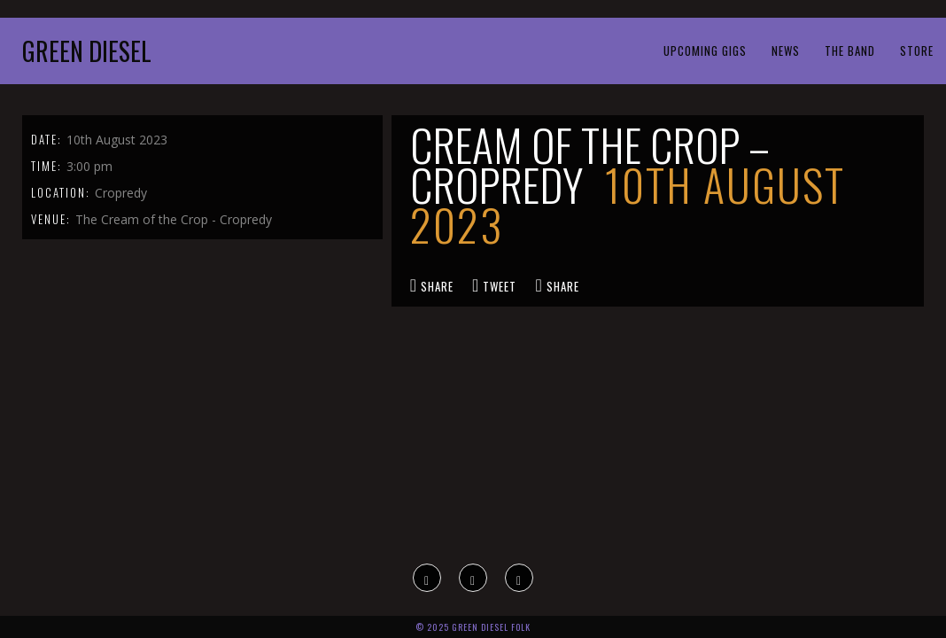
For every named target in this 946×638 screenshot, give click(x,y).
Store (917, 50)
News (786, 50)
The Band (850, 50)
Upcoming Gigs (705, 50)
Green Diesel (86, 51)
